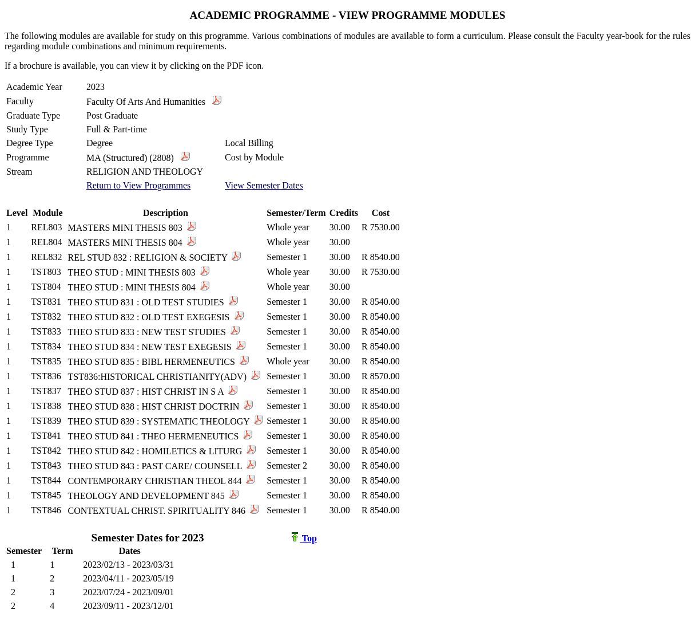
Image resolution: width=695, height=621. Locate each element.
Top (304, 538)
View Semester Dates (264, 185)
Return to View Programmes (138, 185)
